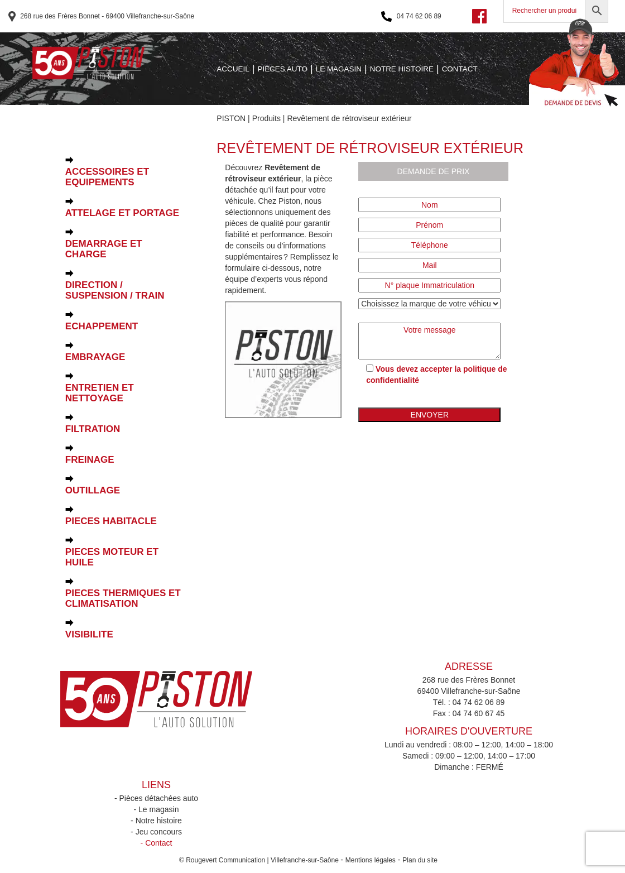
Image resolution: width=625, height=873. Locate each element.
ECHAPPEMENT (101, 326)
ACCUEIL (233, 69)
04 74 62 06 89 (411, 16)
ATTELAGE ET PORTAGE (122, 213)
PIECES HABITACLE (111, 521)
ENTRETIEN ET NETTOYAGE (99, 393)
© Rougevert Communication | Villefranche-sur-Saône (259, 860)
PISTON (231, 118)
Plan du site (420, 860)
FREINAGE (89, 459)
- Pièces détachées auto (156, 798)
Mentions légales (370, 860)
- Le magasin (156, 809)
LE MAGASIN (339, 69)
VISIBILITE (89, 634)
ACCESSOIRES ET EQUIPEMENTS (107, 177)
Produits (266, 118)
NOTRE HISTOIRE (402, 69)
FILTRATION (93, 429)
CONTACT (460, 69)
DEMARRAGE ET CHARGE (103, 249)
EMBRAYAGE (95, 357)
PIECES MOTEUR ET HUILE (111, 557)
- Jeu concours (156, 831)
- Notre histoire (156, 820)
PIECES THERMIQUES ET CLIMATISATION (123, 598)
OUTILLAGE (92, 490)
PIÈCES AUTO (282, 69)
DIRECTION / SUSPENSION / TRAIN (115, 290)
